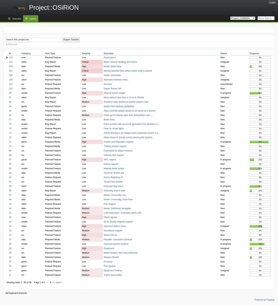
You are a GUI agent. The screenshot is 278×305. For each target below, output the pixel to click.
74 (10, 133)
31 (10, 239)
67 (10, 159)
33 (10, 230)
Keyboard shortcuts (16, 293)
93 (10, 111)
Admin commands (112, 75)
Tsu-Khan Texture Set (114, 173)
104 (11, 79)
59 (10, 186)
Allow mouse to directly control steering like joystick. (128, 137)
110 (11, 62)
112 (11, 57)
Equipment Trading (113, 270)
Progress (254, 53)
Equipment (109, 248)
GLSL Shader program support (118, 221)
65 (10, 168)
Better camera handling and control (120, 62)
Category (26, 53)
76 (10, 124)
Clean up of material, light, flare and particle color (127, 115)
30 (10, 244)
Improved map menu (113, 186)
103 (11, 84)
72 (10, 137)
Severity (86, 53)
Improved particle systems (116, 244)
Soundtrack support (113, 230)
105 (11, 75)
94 (10, 106)
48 (10, 199)
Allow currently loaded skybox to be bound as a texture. (130, 111)
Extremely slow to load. (115, 190)
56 (10, 190)
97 (10, 97)
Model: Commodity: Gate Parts (118, 199)
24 (10, 257)
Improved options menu (115, 226)
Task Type (50, 53)
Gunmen (108, 84)
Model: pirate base (112, 66)
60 (10, 182)
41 (10, 213)
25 (10, 253)
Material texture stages (114, 93)
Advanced (12, 44)
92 (10, 115)
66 (10, 164)
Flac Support (110, 204)
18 (10, 270)
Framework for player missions (118, 150)
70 (10, 146)
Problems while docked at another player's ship (126, 102)
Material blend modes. (114, 168)
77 (10, 119)
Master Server (110, 235)
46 (10, 204)
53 (10, 195)
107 (11, 71)
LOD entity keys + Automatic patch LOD (122, 213)
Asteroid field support (114, 155)
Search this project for (17, 39)
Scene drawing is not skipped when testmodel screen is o (131, 133)
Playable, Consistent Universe (118, 239)
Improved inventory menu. (116, 79)
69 (10, 150)
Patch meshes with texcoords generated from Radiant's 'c (131, 124)
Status (223, 53)
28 (10, 248)
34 (10, 226)
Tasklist (32, 19)
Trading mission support (115, 146)
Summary (108, 53)
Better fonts (109, 119)
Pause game (110, 57)
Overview (16, 19)
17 (10, 275)
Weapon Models (111, 257)
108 (11, 66)
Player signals (110, 217)
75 (10, 128)
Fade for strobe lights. (114, 128)
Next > (59, 282)
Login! (273, 2)
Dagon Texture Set (112, 88)
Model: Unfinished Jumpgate (117, 208)
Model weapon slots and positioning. (121, 253)
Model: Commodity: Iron (115, 195)
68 (10, 155)
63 (10, 177)
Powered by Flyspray (264, 300)
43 (10, 208)
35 (10, 221)
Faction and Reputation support (118, 142)
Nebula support (111, 164)
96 (10, 102)
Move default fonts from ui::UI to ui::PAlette (124, 97)
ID (10, 53)
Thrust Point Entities (113, 182)
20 (10, 261)
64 (10, 173)
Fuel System (110, 266)
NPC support (110, 159)
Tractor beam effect (113, 275)
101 (11, 88)
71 (10, 142)
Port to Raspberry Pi (113, 177)
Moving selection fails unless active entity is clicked (128, 71)
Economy (108, 261)
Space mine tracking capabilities (119, 106)
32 (10, 235)
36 (10, 217)
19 (10, 266)
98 (10, 93)
